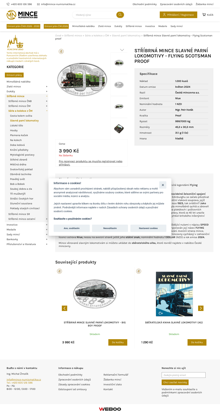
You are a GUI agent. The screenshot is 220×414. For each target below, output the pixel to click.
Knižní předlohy (19, 149)
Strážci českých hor (21, 198)
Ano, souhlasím (72, 228)
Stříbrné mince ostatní (21, 218)
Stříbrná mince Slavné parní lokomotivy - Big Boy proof (95, 324)
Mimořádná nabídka (83, 26)
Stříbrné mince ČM (19, 106)
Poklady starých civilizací (25, 208)
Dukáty (118, 26)
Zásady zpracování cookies (74, 384)
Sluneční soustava (21, 203)
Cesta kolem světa (21, 115)
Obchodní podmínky (145, 4)
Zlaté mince (104, 26)
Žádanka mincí (204, 4)
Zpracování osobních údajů (176, 4)
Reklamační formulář (115, 374)
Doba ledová (17, 145)
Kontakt (108, 389)
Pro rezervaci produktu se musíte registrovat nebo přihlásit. (90, 163)
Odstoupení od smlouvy (72, 389)
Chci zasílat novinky (175, 382)
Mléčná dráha (18, 164)
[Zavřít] (162, 184)
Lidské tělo (16, 125)
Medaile (162, 26)
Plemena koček (19, 135)
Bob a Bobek (17, 184)
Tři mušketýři (18, 193)
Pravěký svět (17, 179)
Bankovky (12, 239)
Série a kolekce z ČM (20, 110)
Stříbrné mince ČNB (20, 101)
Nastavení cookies (148, 228)
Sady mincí (177, 26)
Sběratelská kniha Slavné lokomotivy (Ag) (174, 322)
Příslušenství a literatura (21, 244)
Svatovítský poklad (21, 169)
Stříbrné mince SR (19, 214)
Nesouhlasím (110, 228)
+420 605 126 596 (21, 4)
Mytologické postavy (22, 154)
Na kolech (16, 140)
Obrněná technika (20, 174)
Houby (14, 130)
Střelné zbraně (18, 159)
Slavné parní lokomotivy (24, 120)
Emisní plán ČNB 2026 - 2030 (23, 26)
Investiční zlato (112, 384)
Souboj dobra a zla (21, 188)
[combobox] (98, 14)
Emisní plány (14, 75)
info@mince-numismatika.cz (24, 379)
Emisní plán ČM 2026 (56, 26)
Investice (150, 26)
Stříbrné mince (134, 26)
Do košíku (118, 342)
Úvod (58, 35)
